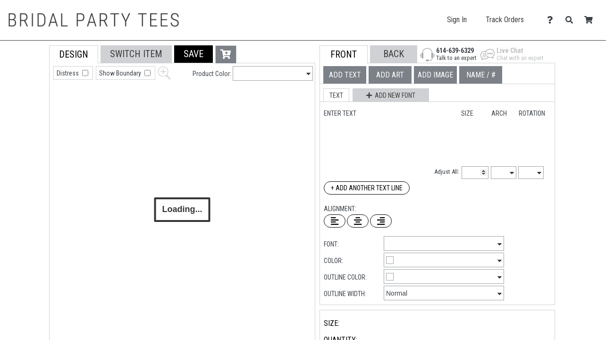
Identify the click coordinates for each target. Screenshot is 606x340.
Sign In (457, 19)
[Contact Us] (552, 20)
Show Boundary (121, 73)
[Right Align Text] (381, 221)
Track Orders (505, 19)
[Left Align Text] (334, 221)
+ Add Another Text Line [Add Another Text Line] (367, 188)
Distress (68, 73)
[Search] (571, 20)
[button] (193, 54)
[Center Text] (358, 221)
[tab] (28, 105)
